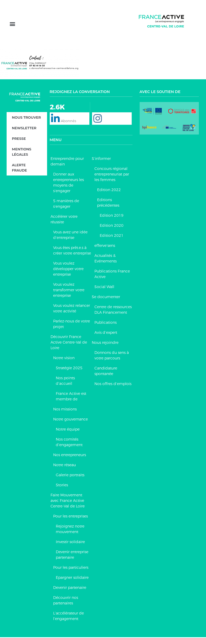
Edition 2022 (109, 190)
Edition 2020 (111, 226)
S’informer (101, 159)
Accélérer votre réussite (64, 220)
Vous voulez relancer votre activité (71, 309)
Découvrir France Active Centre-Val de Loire (69, 343)
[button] (12, 24)
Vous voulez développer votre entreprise (68, 270)
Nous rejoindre (105, 343)
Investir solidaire (70, 542)
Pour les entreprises (70, 517)
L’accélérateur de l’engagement (68, 617)
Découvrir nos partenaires (65, 601)
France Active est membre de (71, 397)
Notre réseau (64, 465)
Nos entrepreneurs (69, 455)
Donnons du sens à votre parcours (111, 356)
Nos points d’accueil (65, 381)
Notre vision (64, 358)
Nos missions (65, 410)
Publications (105, 323)
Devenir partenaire (69, 588)
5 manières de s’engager (66, 204)
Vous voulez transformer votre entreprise (68, 291)
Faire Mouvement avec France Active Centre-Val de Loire (68, 501)
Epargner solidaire (72, 578)
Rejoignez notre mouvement (70, 530)
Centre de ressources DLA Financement (113, 310)
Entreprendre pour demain (67, 162)
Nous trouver (26, 118)
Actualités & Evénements (105, 259)
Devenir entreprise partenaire (72, 555)
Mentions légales (21, 152)
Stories (62, 485)
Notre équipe (68, 430)
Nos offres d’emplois (112, 384)
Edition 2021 (111, 236)
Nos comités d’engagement (69, 443)
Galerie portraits (70, 475)
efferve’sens (104, 246)
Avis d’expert (105, 333)
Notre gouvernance (70, 420)
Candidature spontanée (105, 372)
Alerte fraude (19, 168)
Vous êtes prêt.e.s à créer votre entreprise (72, 251)
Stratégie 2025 (69, 368)
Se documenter (106, 297)
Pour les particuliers (70, 568)
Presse (19, 139)
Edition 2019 (111, 216)
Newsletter (24, 129)
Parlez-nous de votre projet (71, 325)
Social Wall (104, 287)
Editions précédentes (108, 203)
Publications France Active (112, 275)
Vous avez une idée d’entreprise (70, 235)
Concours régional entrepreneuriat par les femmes (111, 175)
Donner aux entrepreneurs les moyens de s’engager (68, 183)
